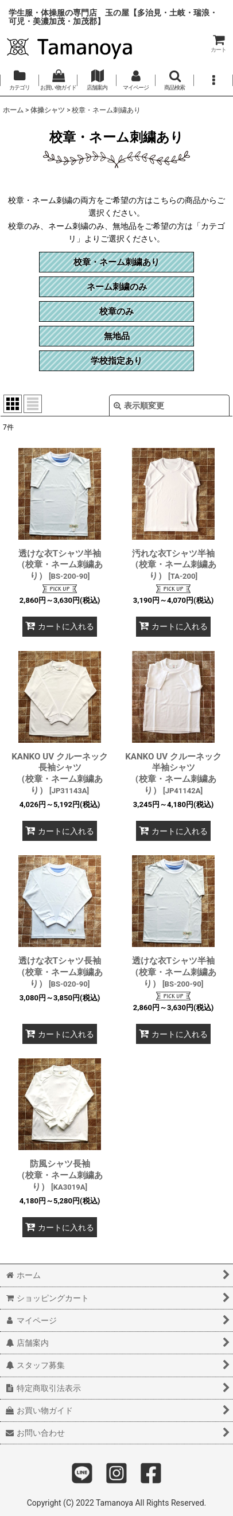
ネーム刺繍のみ (117, 287)
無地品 (117, 336)
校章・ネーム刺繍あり (116, 262)
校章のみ (116, 311)
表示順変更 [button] (139, 405)
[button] (175, 80)
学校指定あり (116, 361)
